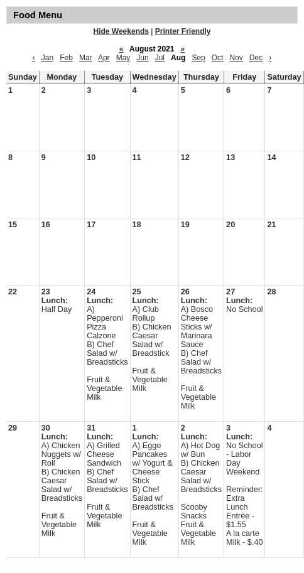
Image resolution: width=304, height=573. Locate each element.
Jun (142, 57)
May (123, 57)
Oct (218, 57)
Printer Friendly (183, 31)
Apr (104, 57)
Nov (235, 57)
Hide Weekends (121, 31)
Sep (198, 57)
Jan (47, 57)
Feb (66, 57)
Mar (85, 57)
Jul (160, 57)
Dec (256, 57)
